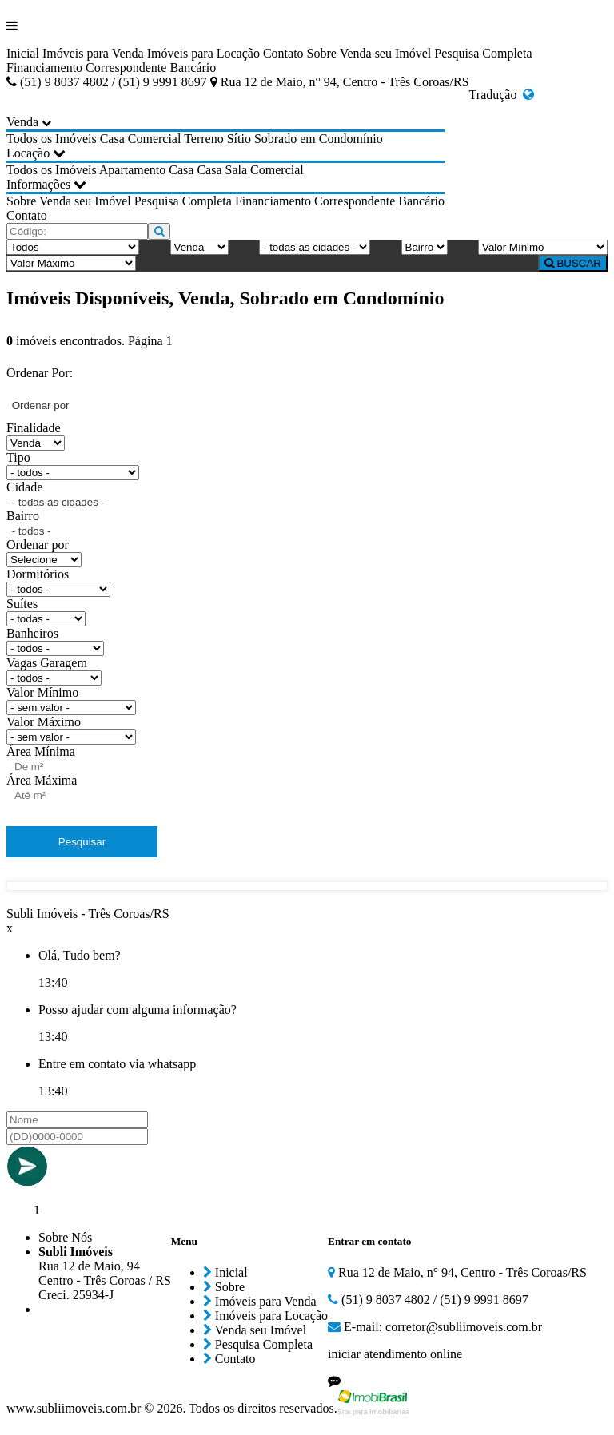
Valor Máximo (43, 722)
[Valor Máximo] (71, 263)
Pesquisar (82, 842)
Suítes (22, 603)
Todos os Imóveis (51, 138)
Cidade (24, 487)
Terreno (204, 138)
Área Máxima (41, 780)
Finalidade (33, 428)
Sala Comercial (264, 170)
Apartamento (132, 170)
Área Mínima (40, 751)
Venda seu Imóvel (386, 53)
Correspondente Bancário (151, 67)
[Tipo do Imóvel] (72, 247)
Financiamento (44, 67)
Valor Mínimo (42, 692)
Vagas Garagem (46, 663)
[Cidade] (314, 247)
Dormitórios (37, 574)
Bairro (22, 516)
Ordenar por (37, 544)
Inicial (22, 53)
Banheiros (32, 633)
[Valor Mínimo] (543, 247)
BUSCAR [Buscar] (572, 263)
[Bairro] (424, 247)
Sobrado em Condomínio (318, 138)
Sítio (239, 138)
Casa (112, 138)
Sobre (322, 53)
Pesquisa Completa (483, 53)
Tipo (18, 457)
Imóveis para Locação (203, 53)
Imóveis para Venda (93, 53)
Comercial (154, 138)
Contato (283, 53)
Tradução (502, 94)
